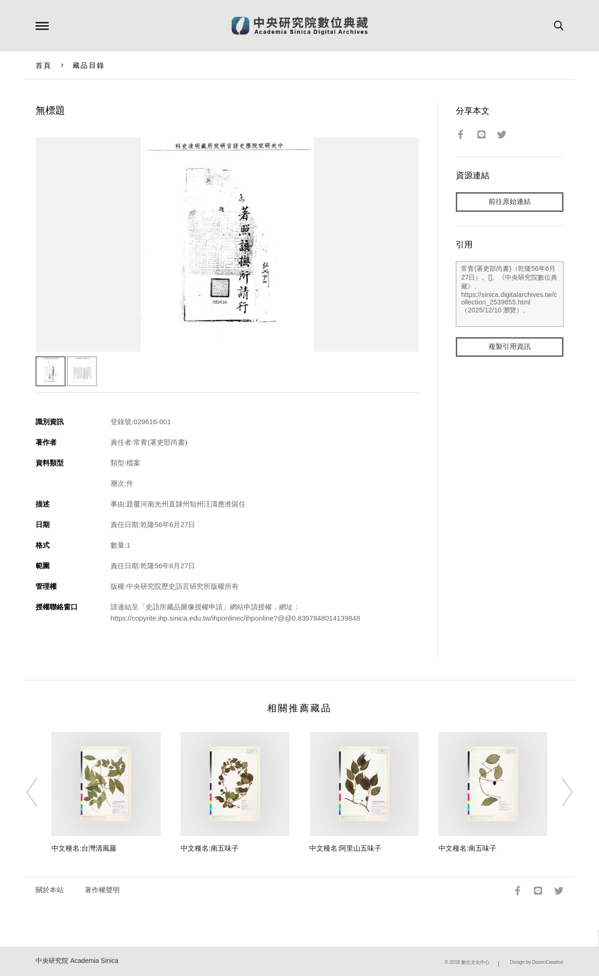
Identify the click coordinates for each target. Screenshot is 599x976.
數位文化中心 (475, 962)
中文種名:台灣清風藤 (84, 848)
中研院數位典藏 (300, 26)
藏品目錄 (89, 65)
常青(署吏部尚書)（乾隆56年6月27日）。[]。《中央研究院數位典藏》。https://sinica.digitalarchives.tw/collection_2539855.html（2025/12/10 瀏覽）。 (509, 294)
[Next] (558, 792)
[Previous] (40, 792)
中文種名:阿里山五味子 (345, 848)
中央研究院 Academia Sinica (77, 960)
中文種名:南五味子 (210, 848)
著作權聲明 (102, 890)
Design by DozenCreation (536, 962)
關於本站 (50, 890)
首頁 (44, 65)
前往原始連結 (510, 202)
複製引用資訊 (510, 347)
